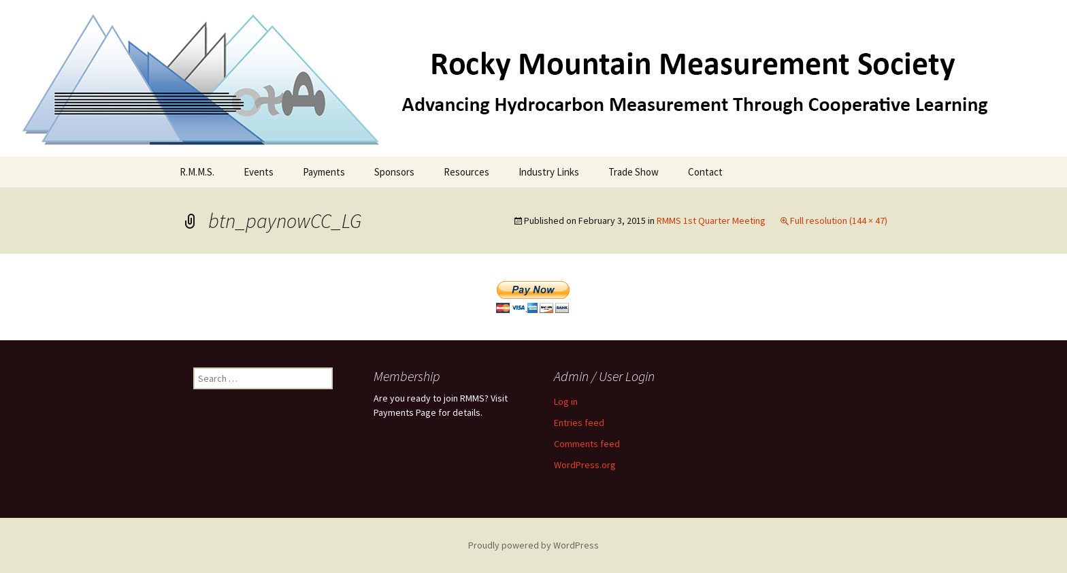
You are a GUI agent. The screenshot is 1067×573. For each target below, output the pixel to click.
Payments (324, 171)
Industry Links (549, 171)
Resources (466, 171)
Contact (705, 171)
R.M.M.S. (197, 171)
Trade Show (633, 171)
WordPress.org (585, 465)
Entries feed (579, 422)
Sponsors (394, 171)
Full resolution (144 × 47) (838, 220)
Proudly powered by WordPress (533, 545)
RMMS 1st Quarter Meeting (711, 220)
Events (259, 171)
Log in (566, 401)
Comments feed (587, 444)
